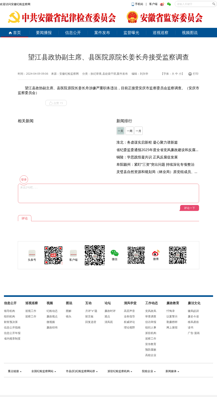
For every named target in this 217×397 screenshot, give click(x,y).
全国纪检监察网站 (43, 371)
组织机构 (9, 316)
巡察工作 (30, 316)
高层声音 (129, 311)
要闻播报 (44, 32)
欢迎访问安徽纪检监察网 (15, 4)
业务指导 (129, 316)
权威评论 (129, 322)
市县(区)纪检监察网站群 (82, 371)
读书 (190, 327)
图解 (68, 311)
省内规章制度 (12, 338)
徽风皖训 (193, 311)
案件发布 (102, 32)
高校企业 (150, 355)
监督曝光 (131, 32)
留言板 (89, 316)
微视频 (51, 322)
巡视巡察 (160, 32)
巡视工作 (30, 311)
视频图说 (190, 32)
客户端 (153, 4)
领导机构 (9, 311)
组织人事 (150, 327)
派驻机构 (150, 333)
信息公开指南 (12, 327)
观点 (107, 316)
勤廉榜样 (172, 322)
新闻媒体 (172, 371)
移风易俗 (193, 322)
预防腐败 (150, 349)
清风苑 (109, 322)
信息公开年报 (12, 333)
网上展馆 (172, 327)
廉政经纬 (52, 327)
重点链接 (15, 371)
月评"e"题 (91, 311)
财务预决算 (11, 322)
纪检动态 (52, 311)
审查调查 (150, 316)
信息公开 (73, 32)
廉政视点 (52, 316)
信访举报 (150, 322)
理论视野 (129, 327)
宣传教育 (150, 344)
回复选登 (90, 322)
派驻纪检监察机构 (120, 371)
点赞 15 (56, 103)
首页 (14, 32)
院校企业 (149, 371)
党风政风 (150, 311)
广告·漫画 (194, 333)
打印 (193, 73)
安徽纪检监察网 (69, 73)
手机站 (138, 4)
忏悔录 (170, 311)
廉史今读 (193, 316)
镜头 (68, 316)
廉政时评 (110, 311)
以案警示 (172, 316)
